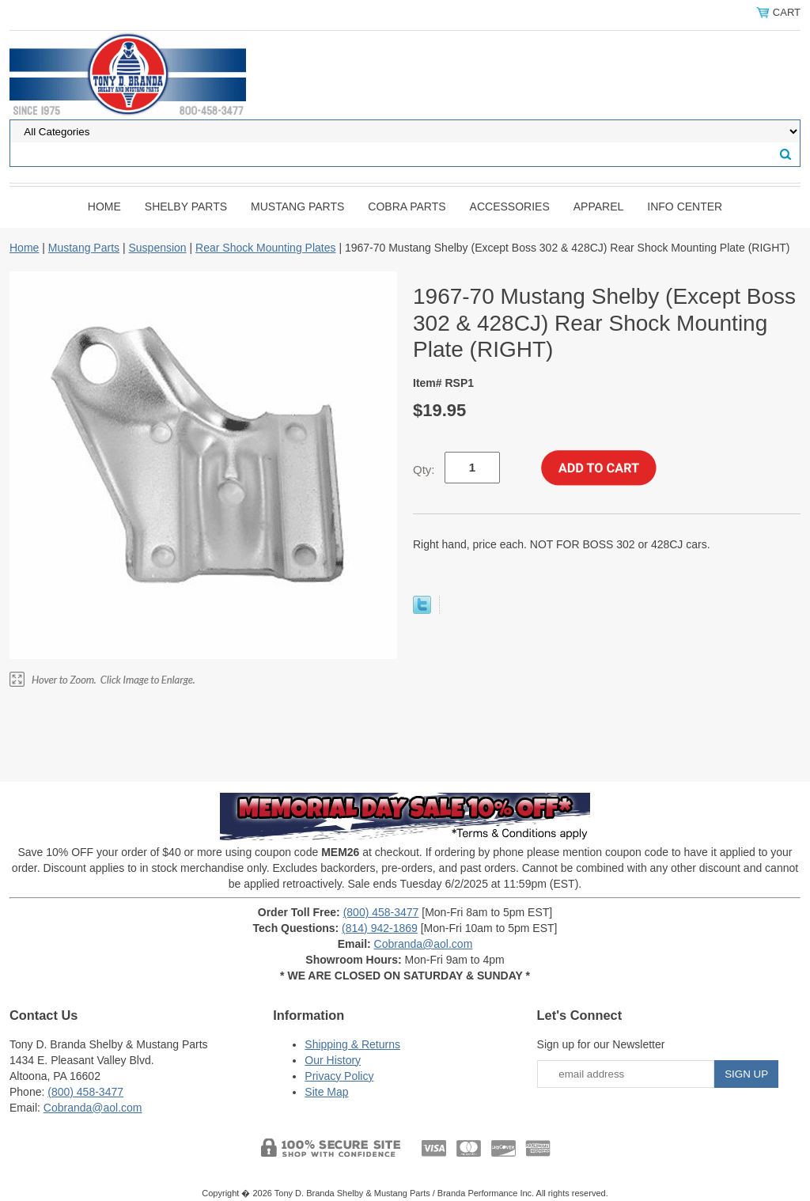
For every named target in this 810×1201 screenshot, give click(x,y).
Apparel (598, 206)
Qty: (424, 469)
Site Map (326, 1091)
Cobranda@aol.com (423, 944)
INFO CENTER (684, 206)
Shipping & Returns (352, 1044)
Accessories (510, 206)
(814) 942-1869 (380, 928)
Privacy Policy (339, 1076)
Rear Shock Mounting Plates (265, 247)
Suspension (157, 247)
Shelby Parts (186, 206)
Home (104, 206)
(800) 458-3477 (381, 912)
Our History (333, 1060)
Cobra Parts (406, 206)
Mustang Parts (297, 206)
